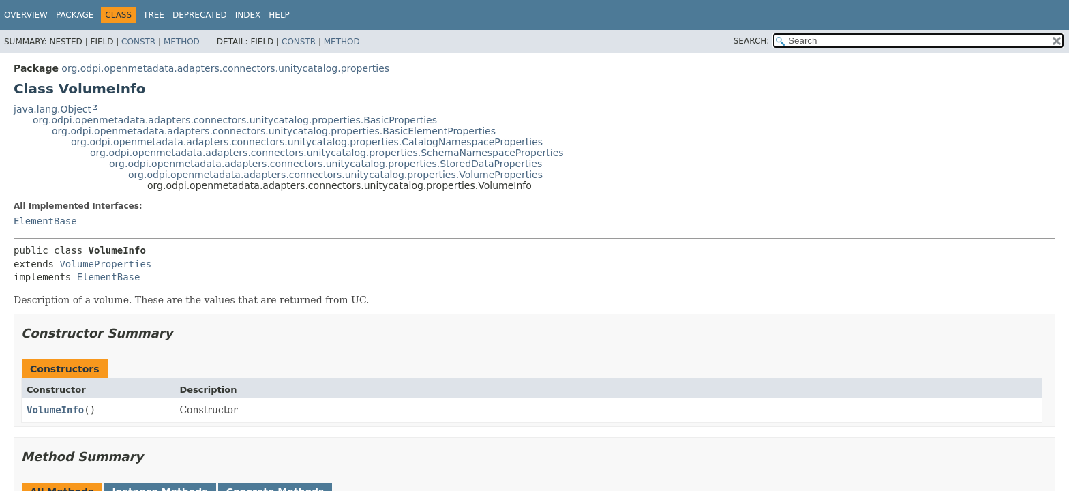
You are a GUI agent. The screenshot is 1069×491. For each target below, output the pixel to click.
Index (248, 15)
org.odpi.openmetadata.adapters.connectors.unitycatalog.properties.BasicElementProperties (274, 130)
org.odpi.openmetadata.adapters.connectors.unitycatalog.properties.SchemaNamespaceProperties (327, 152)
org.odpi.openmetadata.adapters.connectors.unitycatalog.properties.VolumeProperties (335, 174)
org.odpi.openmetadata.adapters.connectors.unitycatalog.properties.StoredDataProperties (325, 163)
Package (74, 15)
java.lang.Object (52, 109)
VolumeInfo (55, 409)
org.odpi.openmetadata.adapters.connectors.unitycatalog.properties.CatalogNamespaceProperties (307, 141)
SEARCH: (752, 41)
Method (182, 41)
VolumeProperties (105, 263)
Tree (153, 15)
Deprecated (199, 15)
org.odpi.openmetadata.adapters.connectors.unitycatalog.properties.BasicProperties (235, 120)
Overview (26, 15)
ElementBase (45, 220)
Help (279, 15)
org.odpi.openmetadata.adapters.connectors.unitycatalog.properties (225, 68)
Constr (138, 41)
